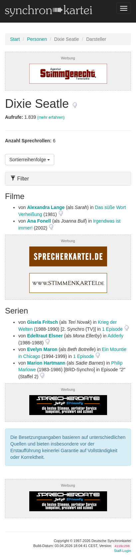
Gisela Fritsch (42, 322)
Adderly (115, 335)
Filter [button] (19, 178)
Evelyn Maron (42, 349)
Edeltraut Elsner (45, 335)
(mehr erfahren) (51, 117)
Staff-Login (122, 551)
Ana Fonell (39, 221)
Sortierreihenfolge (29, 159)
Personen (37, 39)
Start (15, 39)
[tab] (68, 178)
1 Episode (113, 329)
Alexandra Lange (46, 207)
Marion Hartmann (46, 363)
